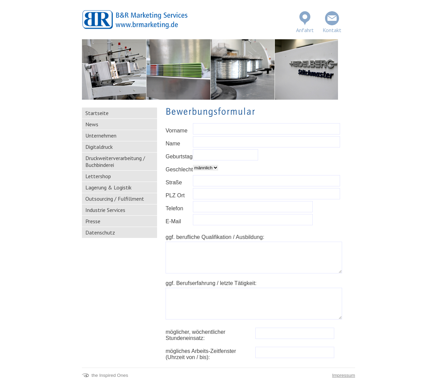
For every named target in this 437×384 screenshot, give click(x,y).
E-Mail (173, 221)
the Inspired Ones (109, 375)
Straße (174, 182)
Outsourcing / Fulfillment (114, 198)
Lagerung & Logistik (108, 187)
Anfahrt (305, 30)
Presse (92, 221)
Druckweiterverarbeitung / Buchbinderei (115, 161)
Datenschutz (100, 232)
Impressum (343, 375)
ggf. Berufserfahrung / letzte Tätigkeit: (211, 283)
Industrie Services (105, 210)
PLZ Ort (175, 195)
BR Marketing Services (135, 19)
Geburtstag (179, 156)
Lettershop (98, 176)
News (91, 124)
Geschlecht (179, 169)
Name (173, 143)
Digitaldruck (99, 146)
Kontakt (332, 30)
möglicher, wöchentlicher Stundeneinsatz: (195, 335)
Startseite (97, 113)
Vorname (176, 130)
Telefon (174, 208)
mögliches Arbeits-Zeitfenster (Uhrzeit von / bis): (201, 354)
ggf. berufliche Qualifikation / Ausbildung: (215, 237)
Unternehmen (100, 135)
